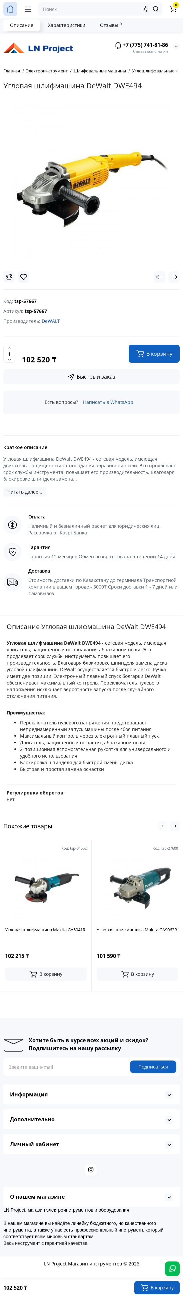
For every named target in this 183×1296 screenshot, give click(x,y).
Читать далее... (24, 492)
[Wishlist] (23, 277)
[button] (162, 826)
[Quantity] (9, 353)
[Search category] (145, 9)
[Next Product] (174, 277)
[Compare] (9, 277)
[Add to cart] (46, 974)
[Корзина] (173, 9)
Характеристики (66, 25)
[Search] (155, 9)
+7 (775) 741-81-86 (141, 45)
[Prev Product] (159, 277)
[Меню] (28, 9)
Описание (21, 25)
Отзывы (111, 25)
